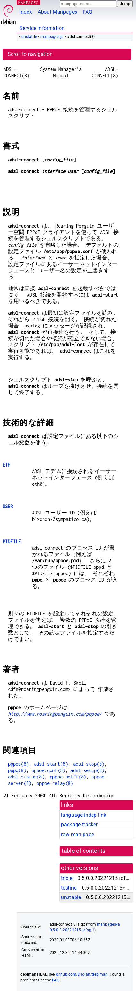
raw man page (77, 834)
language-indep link (83, 815)
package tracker (79, 825)
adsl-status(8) (26, 776)
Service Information (42, 28)
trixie (66, 878)
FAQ (87, 12)
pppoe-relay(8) (54, 783)
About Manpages (57, 12)
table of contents (84, 851)
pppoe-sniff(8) (68, 776)
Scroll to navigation (30, 54)
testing (69, 888)
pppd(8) (17, 770)
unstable (29, 36)
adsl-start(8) (51, 764)
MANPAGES (28, 2)
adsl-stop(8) (88, 764)
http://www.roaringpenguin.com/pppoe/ (55, 714)
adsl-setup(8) (87, 770)
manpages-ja (52, 36)
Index (26, 12)
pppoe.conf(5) (48, 770)
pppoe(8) (18, 764)
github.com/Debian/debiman (82, 974)
